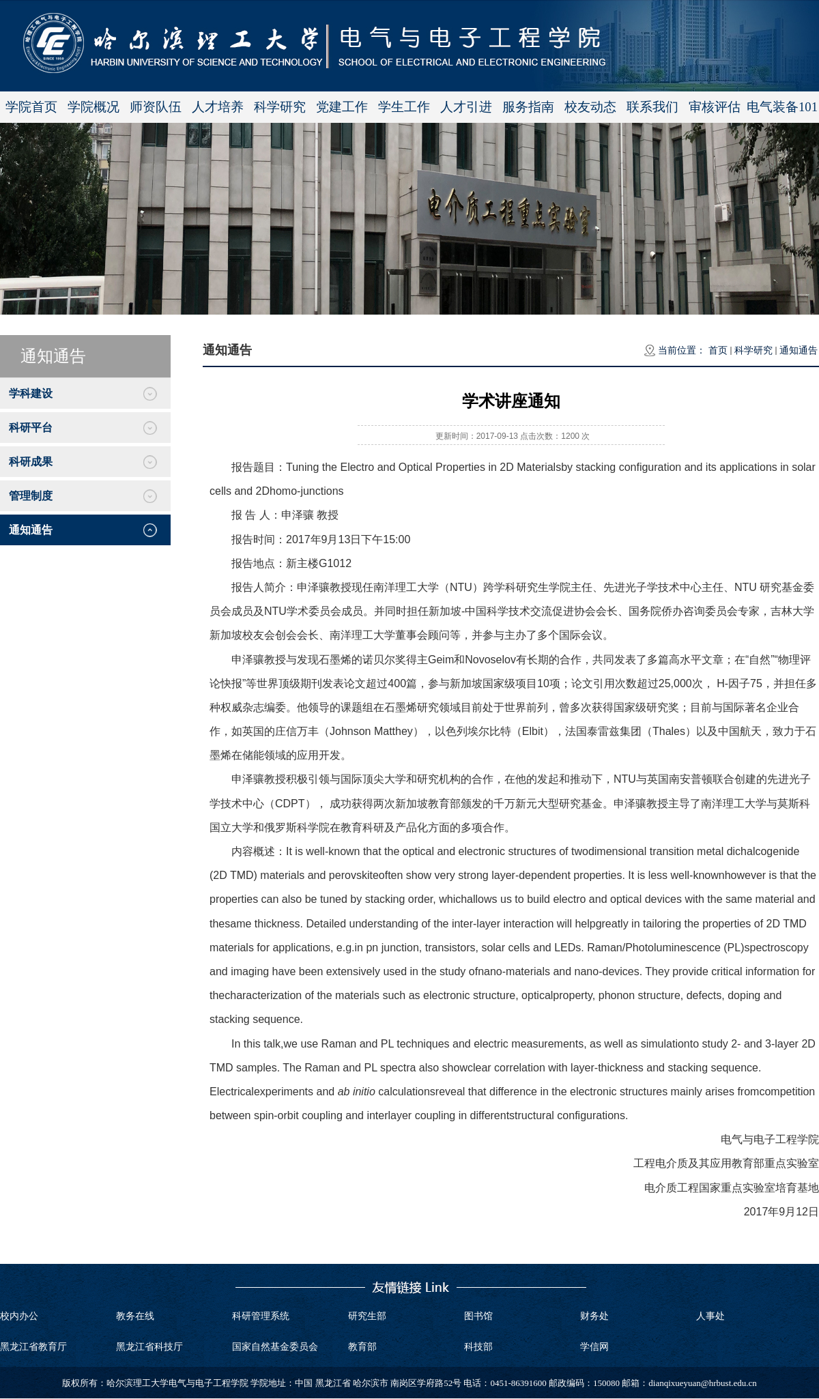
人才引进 (466, 107)
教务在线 (135, 1316)
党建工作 (342, 107)
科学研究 (280, 107)
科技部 (478, 1347)
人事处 (710, 1316)
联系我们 (652, 107)
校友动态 (590, 107)
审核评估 (715, 107)
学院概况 (93, 107)
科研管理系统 (260, 1316)
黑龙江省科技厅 (149, 1347)
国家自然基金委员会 (275, 1347)
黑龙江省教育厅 (33, 1347)
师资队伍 (156, 107)
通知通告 (798, 350)
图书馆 (478, 1316)
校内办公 (19, 1316)
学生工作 (404, 107)
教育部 (362, 1347)
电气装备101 (782, 107)
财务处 (594, 1316)
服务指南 (528, 107)
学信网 (594, 1347)
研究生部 (367, 1316)
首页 (718, 350)
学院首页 (31, 107)
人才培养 (218, 107)
